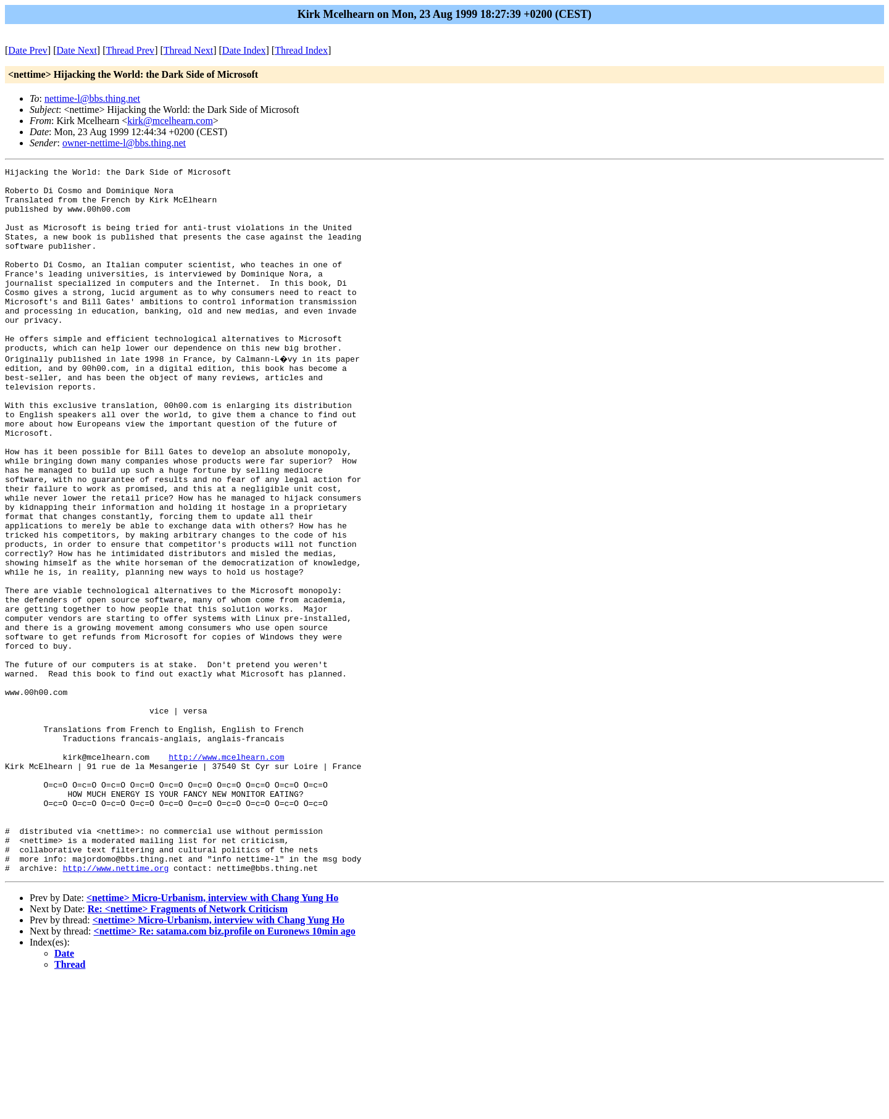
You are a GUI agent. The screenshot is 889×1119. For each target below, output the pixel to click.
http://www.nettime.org (116, 1006)
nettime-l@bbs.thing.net (92, 98)
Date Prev (28, 50)
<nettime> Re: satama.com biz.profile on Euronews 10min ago (225, 1070)
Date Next (77, 50)
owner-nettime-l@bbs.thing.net (124, 143)
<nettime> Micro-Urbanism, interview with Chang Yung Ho (212, 1036)
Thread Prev (130, 50)
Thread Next (188, 50)
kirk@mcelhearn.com (170, 120)
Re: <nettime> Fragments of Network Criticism (188, 1047)
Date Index (244, 50)
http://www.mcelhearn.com (226, 873)
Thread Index (301, 50)
